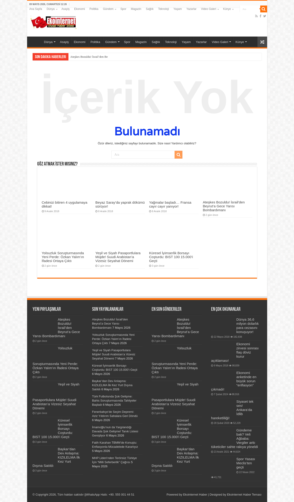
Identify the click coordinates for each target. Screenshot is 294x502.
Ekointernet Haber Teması (244, 494)
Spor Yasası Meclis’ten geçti (245, 463)
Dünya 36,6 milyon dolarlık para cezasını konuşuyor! (247, 325)
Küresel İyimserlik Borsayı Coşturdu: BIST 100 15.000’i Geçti (171, 257)
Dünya (51, 9)
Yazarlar (192, 9)
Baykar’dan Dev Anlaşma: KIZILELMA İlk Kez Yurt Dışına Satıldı (112, 385)
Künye (227, 9)
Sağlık (149, 9)
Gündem (108, 9)
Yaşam (177, 9)
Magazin (136, 9)
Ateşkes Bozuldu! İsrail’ (84, 56)
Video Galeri (208, 9)
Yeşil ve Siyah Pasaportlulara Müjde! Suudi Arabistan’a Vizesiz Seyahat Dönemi (117, 257)
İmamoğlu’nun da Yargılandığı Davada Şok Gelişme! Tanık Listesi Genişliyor (115, 431)
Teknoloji (163, 9)
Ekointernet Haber (195, 494)
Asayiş (66, 9)
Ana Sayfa (35, 9)
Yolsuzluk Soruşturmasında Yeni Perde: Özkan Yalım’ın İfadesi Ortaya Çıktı (63, 257)
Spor (123, 9)
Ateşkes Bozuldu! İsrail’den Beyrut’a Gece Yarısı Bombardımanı (224, 206)
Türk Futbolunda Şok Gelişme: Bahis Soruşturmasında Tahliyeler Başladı (114, 400)
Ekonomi (79, 9)
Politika (94, 9)
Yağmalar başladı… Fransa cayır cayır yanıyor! (170, 204)
